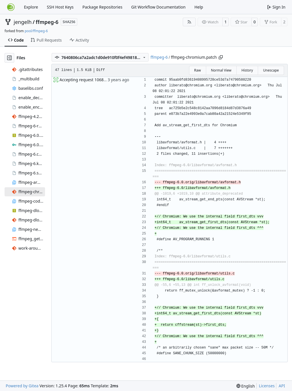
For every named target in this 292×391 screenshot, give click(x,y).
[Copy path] (221, 57)
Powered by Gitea (22, 385)
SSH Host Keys (60, 7)
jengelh (23, 22)
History (247, 70)
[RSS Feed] (189, 22)
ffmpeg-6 (47, 22)
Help (198, 7)
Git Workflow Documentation (158, 7)
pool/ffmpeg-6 (36, 30)
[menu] (245, 386)
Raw (197, 70)
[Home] (11, 7)
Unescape (271, 70)
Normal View (221, 70)
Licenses (267, 385)
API (282, 385)
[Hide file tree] (9, 58)
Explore (31, 7)
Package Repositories (102, 7)
